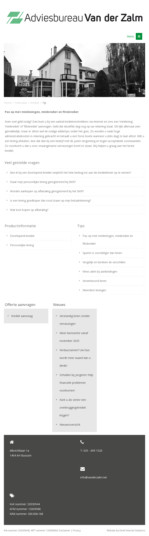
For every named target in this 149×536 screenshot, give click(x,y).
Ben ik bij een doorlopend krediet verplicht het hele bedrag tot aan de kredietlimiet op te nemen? (70, 172)
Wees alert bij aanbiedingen (100, 271)
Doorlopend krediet (22, 236)
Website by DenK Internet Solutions (126, 530)
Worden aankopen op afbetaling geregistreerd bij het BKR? (47, 191)
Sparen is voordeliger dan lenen (102, 253)
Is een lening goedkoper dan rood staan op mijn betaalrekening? (50, 200)
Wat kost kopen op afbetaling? (29, 210)
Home (8, 103)
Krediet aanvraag (22, 316)
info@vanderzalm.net (93, 477)
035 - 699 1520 (92, 450)
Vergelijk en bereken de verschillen (104, 262)
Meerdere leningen (94, 290)
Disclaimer (64, 530)
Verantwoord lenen (95, 281)
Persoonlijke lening (22, 245)
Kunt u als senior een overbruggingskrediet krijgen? (73, 407)
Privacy (77, 530)
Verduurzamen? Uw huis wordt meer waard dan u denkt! (75, 357)
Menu (134, 36)
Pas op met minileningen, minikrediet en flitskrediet (108, 239)
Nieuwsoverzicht (70, 424)
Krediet (34, 103)
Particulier (21, 103)
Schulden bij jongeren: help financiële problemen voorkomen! (76, 382)
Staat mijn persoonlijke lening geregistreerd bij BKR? (43, 182)
